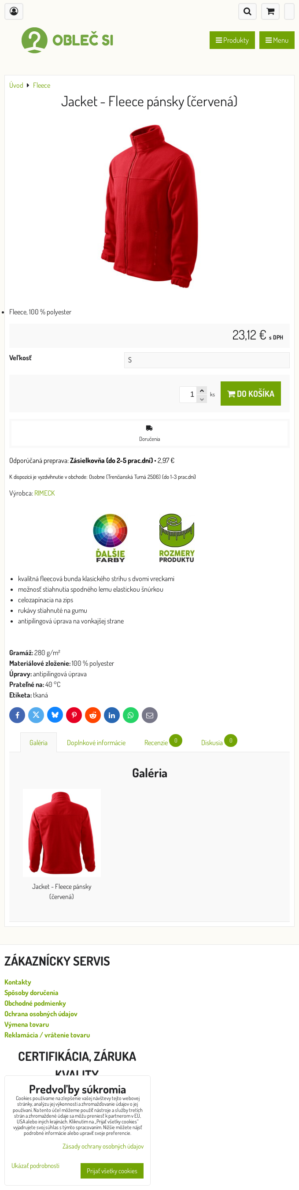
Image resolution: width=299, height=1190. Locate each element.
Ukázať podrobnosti (35, 1166)
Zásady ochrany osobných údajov (103, 1146)
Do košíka (250, 393)
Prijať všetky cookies (112, 1171)
